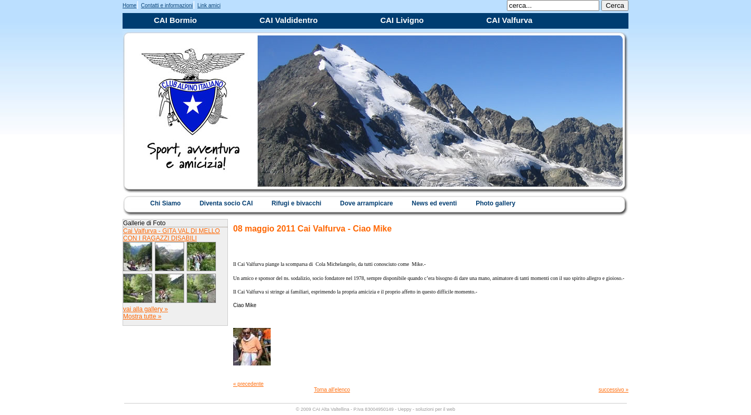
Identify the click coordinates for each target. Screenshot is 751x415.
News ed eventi (434, 203)
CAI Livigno (401, 20)
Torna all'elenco (332, 390)
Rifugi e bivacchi (296, 203)
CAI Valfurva (509, 20)
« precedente (248, 384)
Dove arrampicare (366, 203)
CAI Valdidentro (289, 20)
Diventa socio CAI (226, 203)
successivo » (613, 390)
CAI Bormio (175, 20)
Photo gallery (495, 203)
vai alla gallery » (145, 309)
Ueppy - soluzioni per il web (426, 409)
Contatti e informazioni (167, 5)
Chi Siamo (165, 203)
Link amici (208, 5)
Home (130, 5)
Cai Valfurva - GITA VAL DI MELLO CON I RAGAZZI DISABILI (171, 234)
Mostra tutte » (142, 316)
